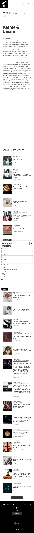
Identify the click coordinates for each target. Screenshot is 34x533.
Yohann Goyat (7, 38)
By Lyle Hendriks (16, 190)
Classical (15, 360)
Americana (27, 333)
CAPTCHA (3, 279)
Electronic (16, 170)
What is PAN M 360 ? (16, 526)
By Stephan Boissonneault (18, 162)
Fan (5, 271)
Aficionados (6, 267)
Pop (14, 157)
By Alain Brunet (16, 220)
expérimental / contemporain (20, 361)
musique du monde (17, 402)
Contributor (6, 273)
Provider (6, 274)
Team (16, 524)
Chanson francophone (18, 333)
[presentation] (12, 283)
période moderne (22, 212)
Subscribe (17, 513)
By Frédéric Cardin (16, 340)
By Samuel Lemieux (16, 490)
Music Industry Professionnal (10, 269)
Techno (4, 15)
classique (15, 212)
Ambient (13, 13)
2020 (6, 16)
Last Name (4, 259)
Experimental (16, 470)
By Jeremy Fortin (16, 377)
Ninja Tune (8, 12)
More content (17, 497)
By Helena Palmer (16, 299)
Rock (14, 198)
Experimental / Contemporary (22, 13)
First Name (4, 254)
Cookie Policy (16, 523)
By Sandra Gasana (16, 179)
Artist (5, 276)
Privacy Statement (16, 522)
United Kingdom (10, 11)
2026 (16, 198)
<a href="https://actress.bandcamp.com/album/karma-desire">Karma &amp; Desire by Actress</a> (15, 120)
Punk (17, 226)
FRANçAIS (17, 4)
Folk (14, 334)
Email (3, 248)
